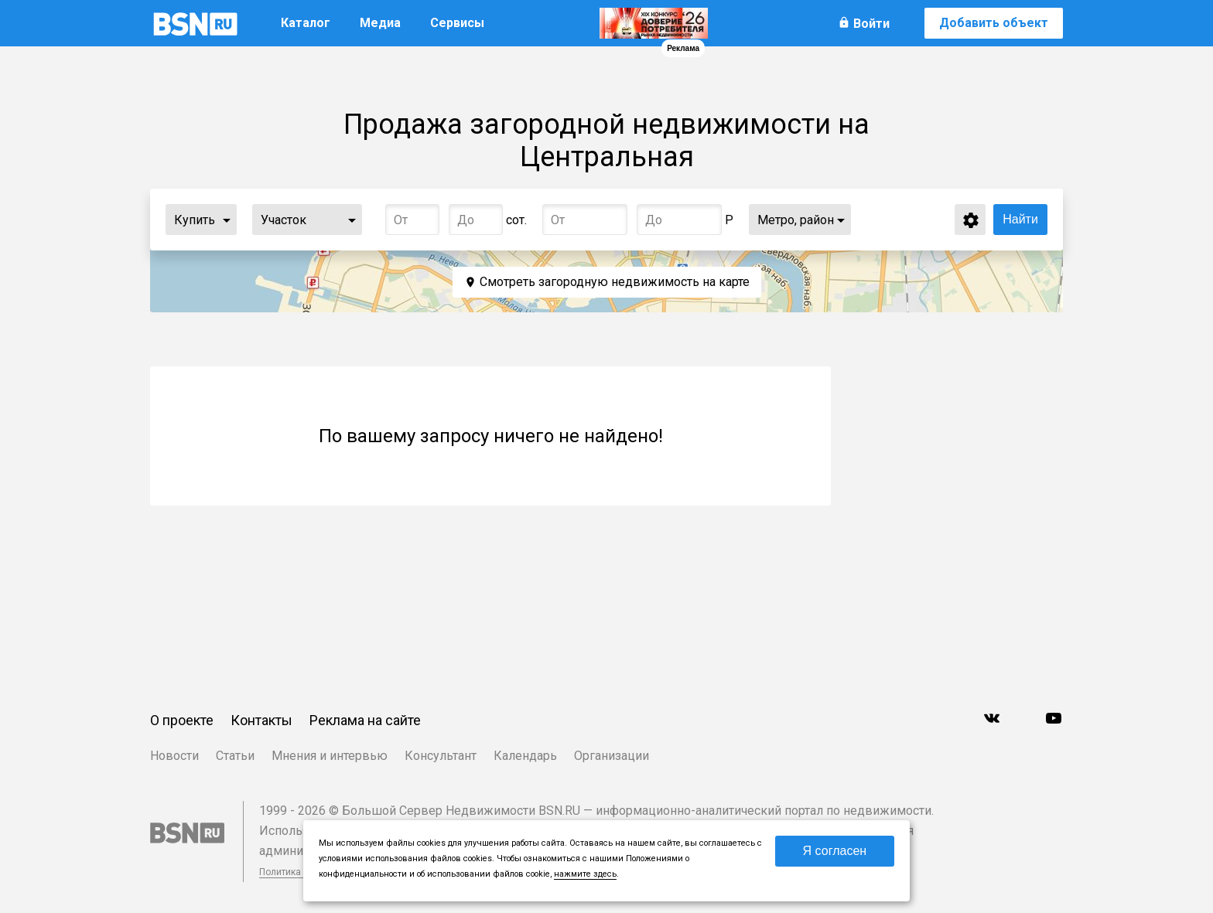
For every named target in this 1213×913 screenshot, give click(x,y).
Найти (1020, 219)
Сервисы (457, 22)
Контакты (261, 720)
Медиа (380, 22)
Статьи (235, 755)
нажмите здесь (585, 874)
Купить (194, 220)
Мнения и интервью (330, 755)
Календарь (525, 755)
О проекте (182, 720)
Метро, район (795, 220)
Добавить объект (993, 22)
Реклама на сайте (365, 720)
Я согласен (835, 850)
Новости (174, 755)
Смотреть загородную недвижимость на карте (615, 281)
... (226, 219)
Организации (611, 755)
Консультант (441, 755)
